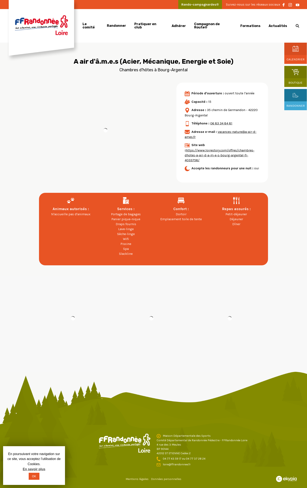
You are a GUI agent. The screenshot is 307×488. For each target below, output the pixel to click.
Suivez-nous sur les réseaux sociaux (253, 4)
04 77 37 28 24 (195, 458)
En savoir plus (34, 469)
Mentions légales (137, 479)
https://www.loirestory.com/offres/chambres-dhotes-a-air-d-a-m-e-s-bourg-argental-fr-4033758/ (219, 155)
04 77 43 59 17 (172, 458)
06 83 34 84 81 (221, 123)
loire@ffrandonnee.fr (177, 464)
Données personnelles (166, 479)
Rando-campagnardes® (200, 4)
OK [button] (34, 476)
